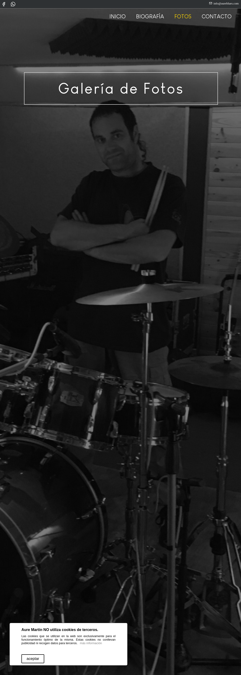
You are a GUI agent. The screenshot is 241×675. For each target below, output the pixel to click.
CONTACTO (217, 16)
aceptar (33, 659)
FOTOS (182, 16)
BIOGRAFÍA (150, 16)
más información (91, 643)
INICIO (117, 16)
